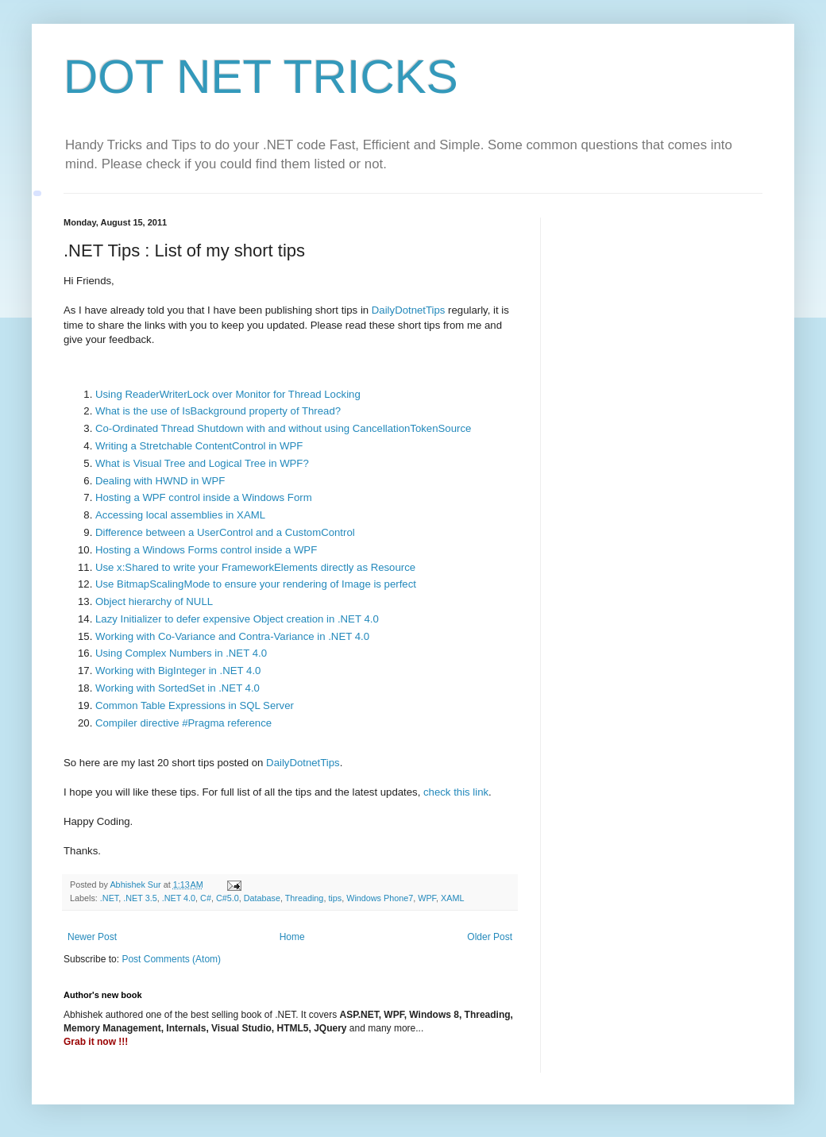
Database (262, 898)
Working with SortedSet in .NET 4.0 (177, 688)
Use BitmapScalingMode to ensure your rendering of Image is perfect (255, 584)
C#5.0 (227, 898)
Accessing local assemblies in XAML (180, 515)
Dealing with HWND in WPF (160, 481)
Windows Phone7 (379, 898)
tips (335, 898)
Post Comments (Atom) (171, 959)
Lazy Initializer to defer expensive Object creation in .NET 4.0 (237, 619)
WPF (427, 898)
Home (292, 936)
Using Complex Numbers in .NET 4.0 (181, 653)
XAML (452, 898)
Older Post (489, 936)
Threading (304, 898)
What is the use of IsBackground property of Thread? (218, 411)
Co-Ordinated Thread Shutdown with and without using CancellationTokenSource (283, 428)
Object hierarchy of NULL (154, 601)
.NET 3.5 (139, 898)
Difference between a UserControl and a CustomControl (225, 532)
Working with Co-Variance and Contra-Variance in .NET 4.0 (232, 636)
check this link (455, 792)
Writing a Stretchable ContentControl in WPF (199, 446)
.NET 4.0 (178, 898)
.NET (109, 898)
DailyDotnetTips (407, 310)
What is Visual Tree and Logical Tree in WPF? (202, 463)
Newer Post (92, 936)
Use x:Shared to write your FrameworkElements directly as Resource (255, 567)
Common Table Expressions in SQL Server (194, 705)
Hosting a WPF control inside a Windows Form (203, 497)
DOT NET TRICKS (261, 76)
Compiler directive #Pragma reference (183, 723)
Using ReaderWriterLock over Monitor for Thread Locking (228, 394)
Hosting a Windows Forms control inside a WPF (206, 550)
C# (205, 898)
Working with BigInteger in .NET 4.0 (178, 670)
